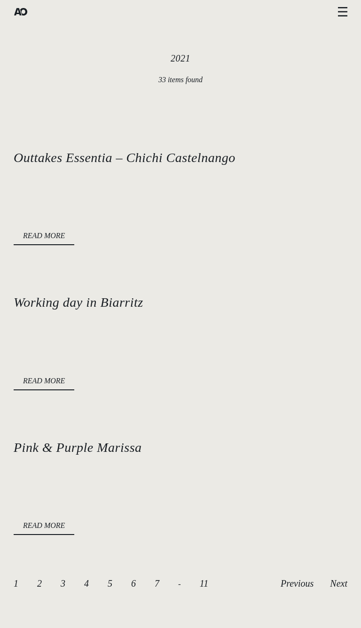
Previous (297, 583)
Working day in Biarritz (78, 302)
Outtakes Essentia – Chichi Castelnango (124, 157)
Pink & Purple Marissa (78, 447)
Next (338, 583)
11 (204, 583)
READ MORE (44, 236)
